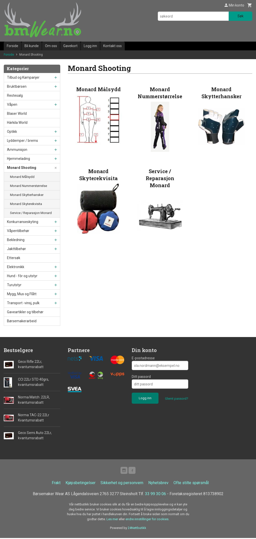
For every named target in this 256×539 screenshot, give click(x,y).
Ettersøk (13, 258)
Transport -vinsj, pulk (23, 303)
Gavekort (70, 46)
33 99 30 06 (155, 494)
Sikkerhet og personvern (121, 483)
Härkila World (17, 123)
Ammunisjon (17, 150)
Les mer (112, 520)
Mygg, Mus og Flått (21, 294)
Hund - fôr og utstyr (22, 276)
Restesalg (15, 95)
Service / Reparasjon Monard (31, 213)
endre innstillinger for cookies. (147, 520)
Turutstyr (14, 285)
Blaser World (17, 114)
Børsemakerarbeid (21, 321)
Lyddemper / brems (22, 141)
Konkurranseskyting (22, 222)
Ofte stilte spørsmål (191, 483)
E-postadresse (143, 358)
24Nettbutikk (137, 529)
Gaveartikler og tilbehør (25, 312)
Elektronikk (15, 267)
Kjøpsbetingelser (81, 483)
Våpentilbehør (18, 231)
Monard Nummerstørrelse (28, 186)
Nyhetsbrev (158, 483)
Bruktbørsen (16, 86)
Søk (241, 16)
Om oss (51, 46)
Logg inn (90, 46)
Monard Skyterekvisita (26, 204)
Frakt (56, 483)
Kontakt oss (112, 46)
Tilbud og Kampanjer (23, 77)
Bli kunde (31, 46)
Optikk (12, 132)
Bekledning (15, 240)
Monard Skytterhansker (27, 195)
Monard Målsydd (22, 177)
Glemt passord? (176, 398)
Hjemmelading (18, 159)
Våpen (12, 104)
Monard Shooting (21, 168)
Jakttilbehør (16, 249)
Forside (12, 46)
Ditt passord (141, 377)
